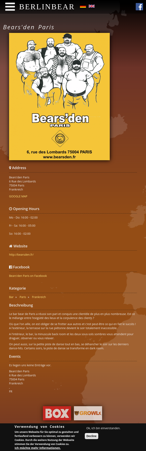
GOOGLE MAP (18, 196)
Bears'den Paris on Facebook (28, 276)
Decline (92, 436)
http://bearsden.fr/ (21, 254)
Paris (23, 297)
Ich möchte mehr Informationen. (38, 448)
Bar (11, 297)
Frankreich (39, 297)
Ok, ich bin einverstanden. (103, 428)
